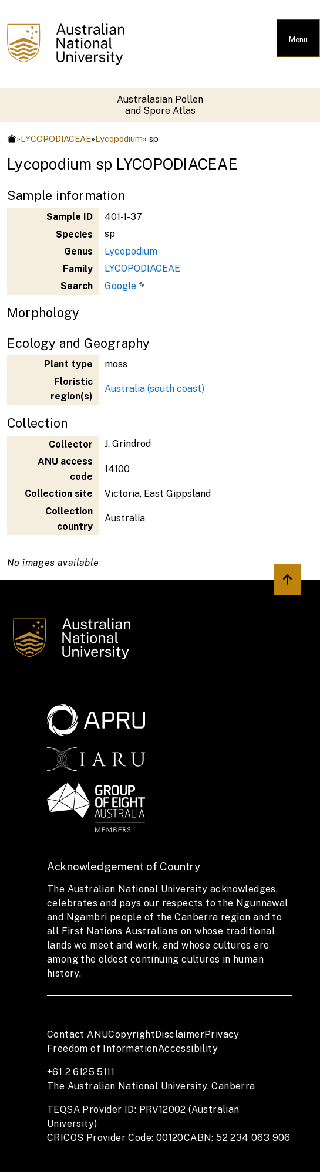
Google (120, 286)
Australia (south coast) (154, 388)
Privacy (222, 1034)
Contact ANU (77, 1034)
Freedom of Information (102, 1048)
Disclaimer (179, 1034)
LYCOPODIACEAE (56, 139)
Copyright (131, 1034)
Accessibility (188, 1048)
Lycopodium (119, 139)
